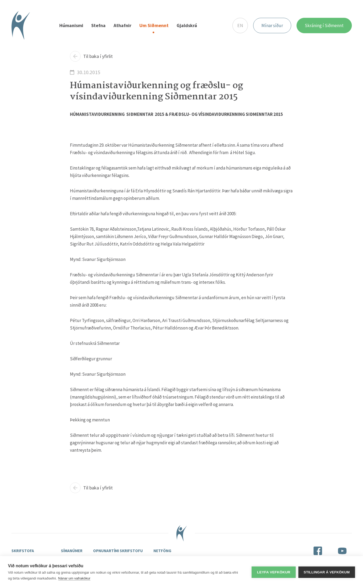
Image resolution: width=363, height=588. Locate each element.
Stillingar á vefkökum (327, 572)
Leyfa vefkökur (273, 572)
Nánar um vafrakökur (74, 578)
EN (240, 25)
